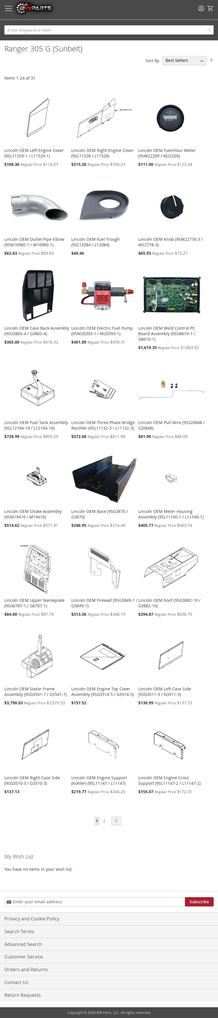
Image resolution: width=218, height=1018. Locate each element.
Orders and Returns (26, 969)
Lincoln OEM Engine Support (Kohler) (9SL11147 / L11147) (99, 780)
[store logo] (34, 8)
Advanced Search (23, 944)
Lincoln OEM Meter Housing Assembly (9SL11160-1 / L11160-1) (171, 514)
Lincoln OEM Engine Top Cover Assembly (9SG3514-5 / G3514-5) (102, 691)
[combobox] (109, 30)
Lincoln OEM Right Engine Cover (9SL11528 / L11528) (102, 153)
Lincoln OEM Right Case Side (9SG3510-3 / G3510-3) (32, 780)
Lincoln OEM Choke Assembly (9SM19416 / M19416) (32, 514)
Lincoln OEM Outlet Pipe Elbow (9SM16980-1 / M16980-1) (34, 241)
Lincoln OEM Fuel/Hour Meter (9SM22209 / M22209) (167, 153)
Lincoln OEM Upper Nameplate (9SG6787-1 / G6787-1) (34, 602)
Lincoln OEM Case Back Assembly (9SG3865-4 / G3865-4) (36, 330)
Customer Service (23, 957)
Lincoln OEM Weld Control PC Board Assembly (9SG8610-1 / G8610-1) (166, 333)
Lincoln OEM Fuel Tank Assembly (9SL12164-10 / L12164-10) (36, 425)
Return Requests (22, 995)
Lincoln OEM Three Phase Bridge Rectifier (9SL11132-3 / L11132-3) (103, 425)
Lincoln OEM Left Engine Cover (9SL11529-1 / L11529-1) (34, 153)
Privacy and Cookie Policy (31, 918)
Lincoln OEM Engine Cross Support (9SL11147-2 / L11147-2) (169, 780)
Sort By (152, 60)
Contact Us (16, 982)
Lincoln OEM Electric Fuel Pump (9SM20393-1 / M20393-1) (102, 330)
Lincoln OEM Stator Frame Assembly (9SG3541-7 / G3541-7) (35, 691)
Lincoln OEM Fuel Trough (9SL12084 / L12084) (95, 241)
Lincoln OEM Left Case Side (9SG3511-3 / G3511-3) (164, 691)
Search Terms (19, 931)
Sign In (201, 8)
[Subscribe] (199, 901)
